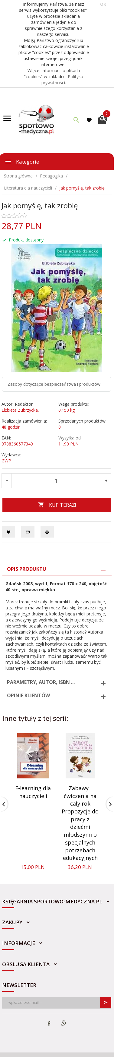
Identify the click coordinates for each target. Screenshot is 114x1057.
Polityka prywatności (62, 79)
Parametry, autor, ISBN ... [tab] (41, 682)
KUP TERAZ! (57, 505)
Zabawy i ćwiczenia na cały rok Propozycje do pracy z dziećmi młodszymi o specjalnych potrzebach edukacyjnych (80, 822)
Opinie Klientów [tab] (28, 695)
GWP (6, 461)
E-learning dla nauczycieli (33, 792)
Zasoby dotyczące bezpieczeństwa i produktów (54, 384)
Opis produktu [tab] (26, 569)
